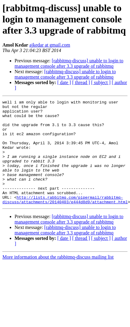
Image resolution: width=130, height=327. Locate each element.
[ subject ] (101, 82)
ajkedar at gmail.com (49, 44)
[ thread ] (81, 82)
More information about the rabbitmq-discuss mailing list (58, 277)
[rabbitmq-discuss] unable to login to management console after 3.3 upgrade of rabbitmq (69, 63)
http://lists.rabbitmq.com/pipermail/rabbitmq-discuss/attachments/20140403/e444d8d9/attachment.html (65, 219)
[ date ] (64, 82)
